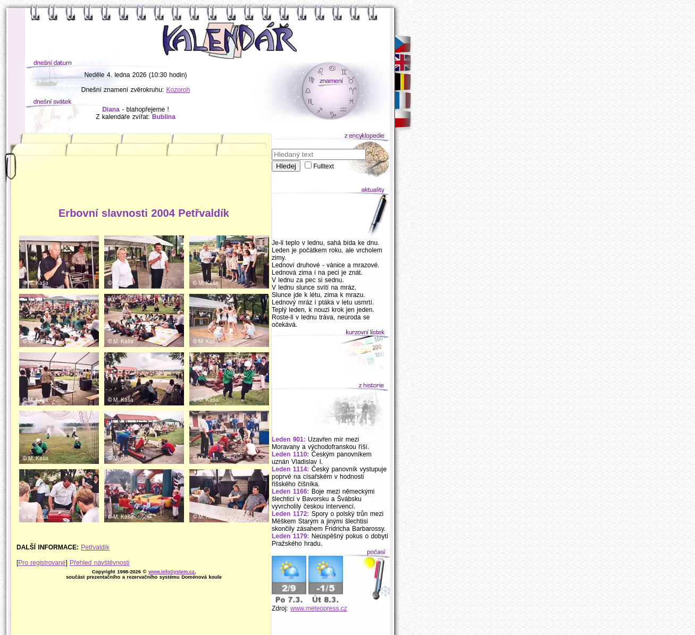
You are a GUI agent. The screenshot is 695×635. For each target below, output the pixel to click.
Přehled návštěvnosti (99, 562)
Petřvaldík (95, 547)
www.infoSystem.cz (171, 571)
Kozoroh (178, 90)
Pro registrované (41, 562)
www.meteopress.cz (318, 608)
